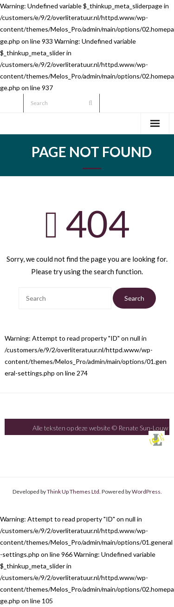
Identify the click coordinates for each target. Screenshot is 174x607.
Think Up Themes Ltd (73, 491)
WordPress (146, 491)
